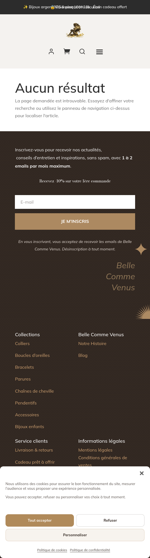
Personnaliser (75, 535)
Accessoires (27, 414)
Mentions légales (95, 450)
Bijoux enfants (29, 426)
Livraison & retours (34, 450)
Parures (23, 379)
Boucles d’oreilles (32, 355)
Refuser (110, 520)
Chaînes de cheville (34, 391)
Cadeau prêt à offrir (35, 462)
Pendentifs (26, 403)
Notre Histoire (92, 343)
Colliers (22, 343)
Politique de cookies (52, 550)
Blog (82, 355)
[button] (141, 473)
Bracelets (24, 367)
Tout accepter (40, 520)
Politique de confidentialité (90, 550)
